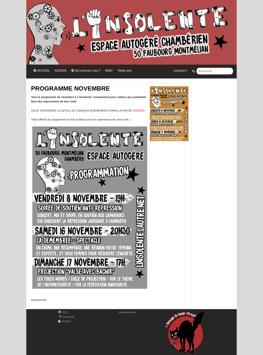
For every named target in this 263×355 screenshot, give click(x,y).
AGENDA (60, 70)
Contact (64, 321)
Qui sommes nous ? (86, 70)
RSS (63, 312)
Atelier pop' (125, 70)
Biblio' (109, 70)
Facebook (66, 316)
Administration (127, 312)
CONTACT (180, 70)
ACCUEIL (42, 70)
